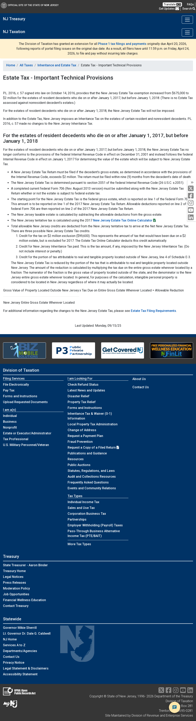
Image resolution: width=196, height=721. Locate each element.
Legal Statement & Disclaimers (26, 668)
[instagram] (191, 203)
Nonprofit (10, 427)
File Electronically (16, 384)
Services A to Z (14, 645)
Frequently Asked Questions (88, 482)
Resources (76, 459)
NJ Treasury (14, 18)
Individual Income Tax (83, 502)
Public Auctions (79, 465)
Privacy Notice (13, 662)
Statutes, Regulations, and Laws (91, 471)
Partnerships (77, 519)
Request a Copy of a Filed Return (93, 447)
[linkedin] (191, 217)
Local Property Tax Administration (93, 424)
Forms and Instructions (20, 396)
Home (10, 65)
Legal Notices (13, 577)
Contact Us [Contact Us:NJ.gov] (11, 657)
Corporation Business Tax (87, 514)
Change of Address (82, 430)
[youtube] (191, 210)
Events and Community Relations (92, 488)
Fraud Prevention (80, 442)
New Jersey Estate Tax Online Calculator (122, 220)
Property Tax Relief (82, 402)
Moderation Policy (16, 588)
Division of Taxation (21, 370)
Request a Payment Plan (85, 436)
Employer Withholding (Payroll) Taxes (95, 525)
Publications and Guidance (87, 453)
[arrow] (191, 182)
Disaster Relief (78, 396)
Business (10, 422)
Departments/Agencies (20, 651)
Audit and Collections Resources (92, 476)
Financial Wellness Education (24, 600)
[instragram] (176, 691)
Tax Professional (15, 439)
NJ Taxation (14, 31)
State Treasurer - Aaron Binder (25, 565)
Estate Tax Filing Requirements (153, 311)
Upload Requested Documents (25, 402)
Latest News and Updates (86, 390)
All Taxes (26, 65)
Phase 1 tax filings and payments (122, 44)
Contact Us (140, 387)
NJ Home (10, 639)
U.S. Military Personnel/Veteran (26, 445)
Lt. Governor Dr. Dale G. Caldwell (27, 633)
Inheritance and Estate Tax (57, 65)
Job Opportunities (16, 594)
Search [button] (188, 8)
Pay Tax (8, 390)
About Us (139, 379)
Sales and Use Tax (81, 508)
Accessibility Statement (20, 674)
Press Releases (14, 582)
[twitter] (191, 188)
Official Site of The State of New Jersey (30, 5)
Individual (10, 416)
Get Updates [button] (169, 8)
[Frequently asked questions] (190, 4)
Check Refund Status (83, 384)
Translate (172, 4)
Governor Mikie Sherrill (20, 628)
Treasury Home (14, 571)
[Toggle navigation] (187, 20)
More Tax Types (79, 544)
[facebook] (191, 195)
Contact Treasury (15, 606)
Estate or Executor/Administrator (27, 433)
